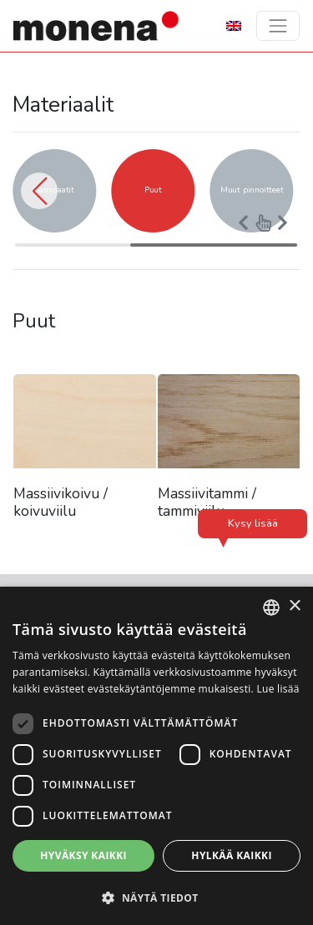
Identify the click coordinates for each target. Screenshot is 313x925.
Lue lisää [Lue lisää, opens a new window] (277, 689)
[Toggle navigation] (278, 26)
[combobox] (271, 607)
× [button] (294, 606)
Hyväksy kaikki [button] (83, 855)
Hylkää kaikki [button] (231, 855)
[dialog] (156, 756)
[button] (39, 190)
